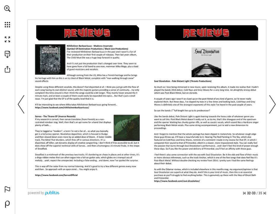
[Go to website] (62, 107)
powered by (36, 193)
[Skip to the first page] (244, 193)
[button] (7, 8)
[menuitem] (7, 16)
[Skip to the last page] (265, 193)
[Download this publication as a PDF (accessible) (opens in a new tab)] (7, 54)
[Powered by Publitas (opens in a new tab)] (7, 204)
